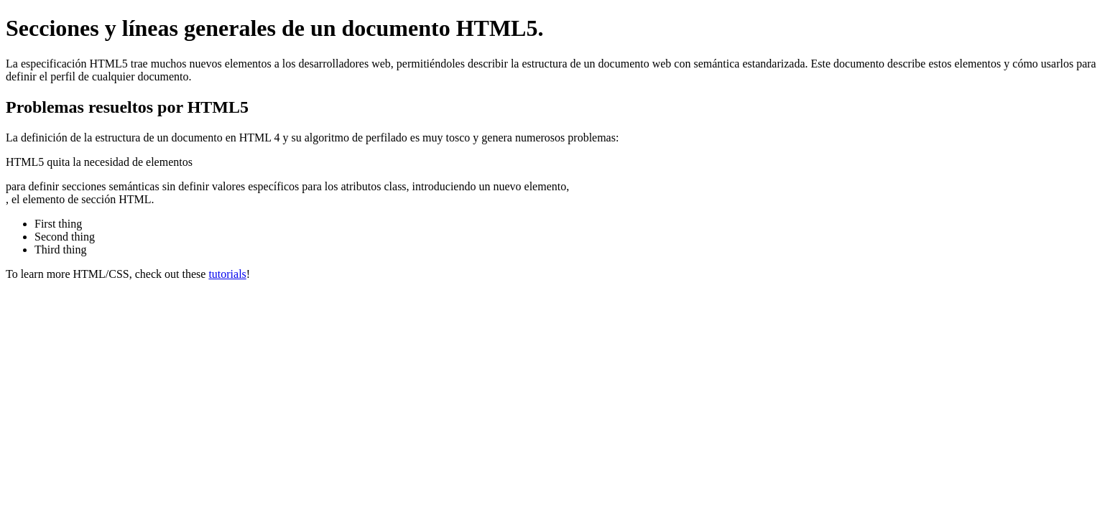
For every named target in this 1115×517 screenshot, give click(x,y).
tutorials (227, 274)
